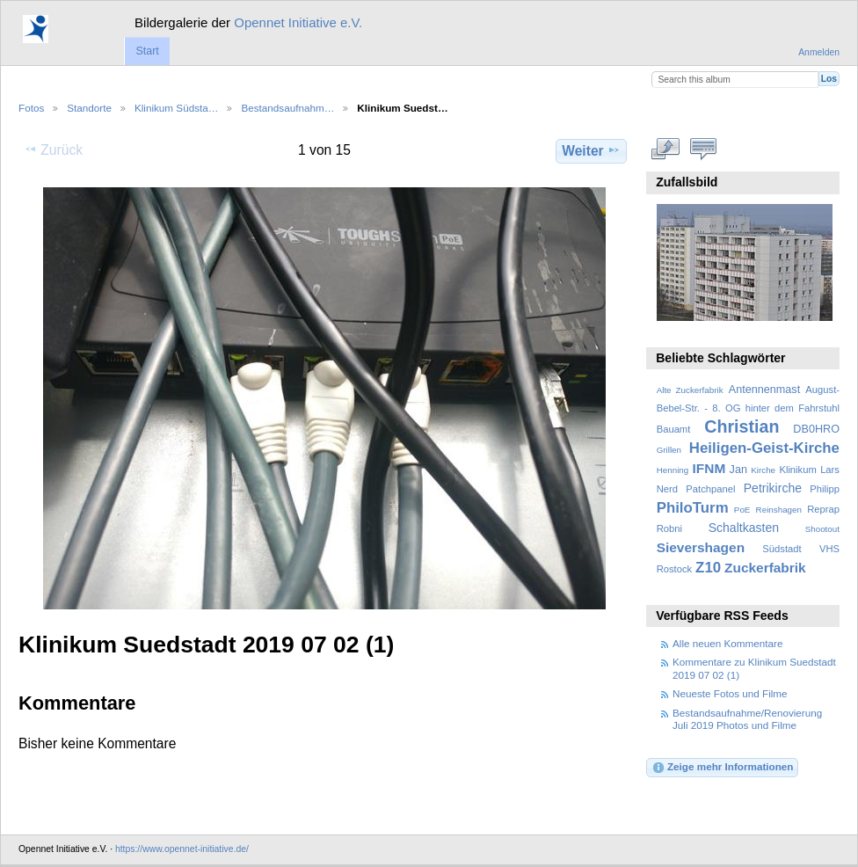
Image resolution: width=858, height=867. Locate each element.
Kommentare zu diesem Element (704, 148)
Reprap (823, 509)
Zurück (53, 149)
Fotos (31, 107)
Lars (830, 469)
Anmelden (819, 52)
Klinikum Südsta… (177, 107)
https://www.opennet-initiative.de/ (182, 849)
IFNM (709, 468)
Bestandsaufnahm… (287, 107)
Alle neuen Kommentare (727, 643)
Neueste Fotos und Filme (730, 693)
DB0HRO (816, 429)
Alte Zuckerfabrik (690, 390)
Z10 (708, 567)
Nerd (667, 489)
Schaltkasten (744, 528)
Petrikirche (773, 488)
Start (146, 51)
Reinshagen (779, 509)
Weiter (591, 150)
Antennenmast (764, 389)
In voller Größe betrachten (666, 148)
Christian (741, 426)
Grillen (669, 450)
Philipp (825, 489)
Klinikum (797, 469)
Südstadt (781, 548)
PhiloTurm (693, 507)
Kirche (763, 470)
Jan (738, 469)
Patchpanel (710, 489)
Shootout (822, 529)
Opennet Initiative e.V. (298, 22)
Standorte (89, 107)
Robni (669, 528)
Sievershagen (701, 547)
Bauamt (674, 429)
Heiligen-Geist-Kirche (764, 448)
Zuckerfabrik (765, 567)
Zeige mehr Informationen (722, 768)
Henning (673, 470)
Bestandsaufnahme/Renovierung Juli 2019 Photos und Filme (747, 719)
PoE (742, 509)
